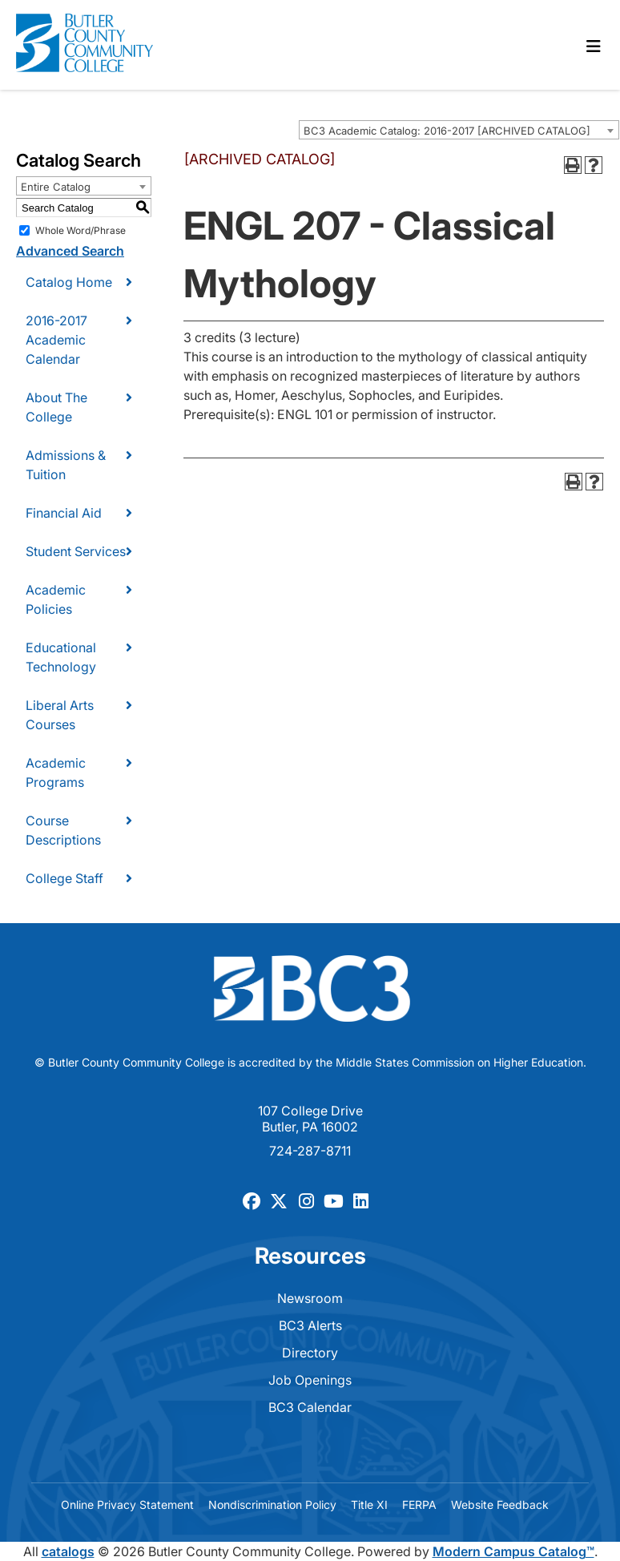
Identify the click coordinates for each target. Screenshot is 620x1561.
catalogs (68, 1551)
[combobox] (459, 129)
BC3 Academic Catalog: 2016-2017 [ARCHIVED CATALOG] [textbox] (447, 130)
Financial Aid (64, 513)
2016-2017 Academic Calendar (56, 340)
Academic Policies (56, 599)
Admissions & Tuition (66, 464)
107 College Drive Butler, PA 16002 (310, 1119)
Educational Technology (61, 657)
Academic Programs (56, 772)
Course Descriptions (63, 830)
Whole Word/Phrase (80, 230)
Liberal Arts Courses (60, 714)
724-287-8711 (310, 1151)
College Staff (64, 878)
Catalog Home (69, 282)
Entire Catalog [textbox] (56, 186)
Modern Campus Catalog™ (513, 1551)
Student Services (76, 551)
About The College (56, 407)
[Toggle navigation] (593, 46)
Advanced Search (70, 251)
